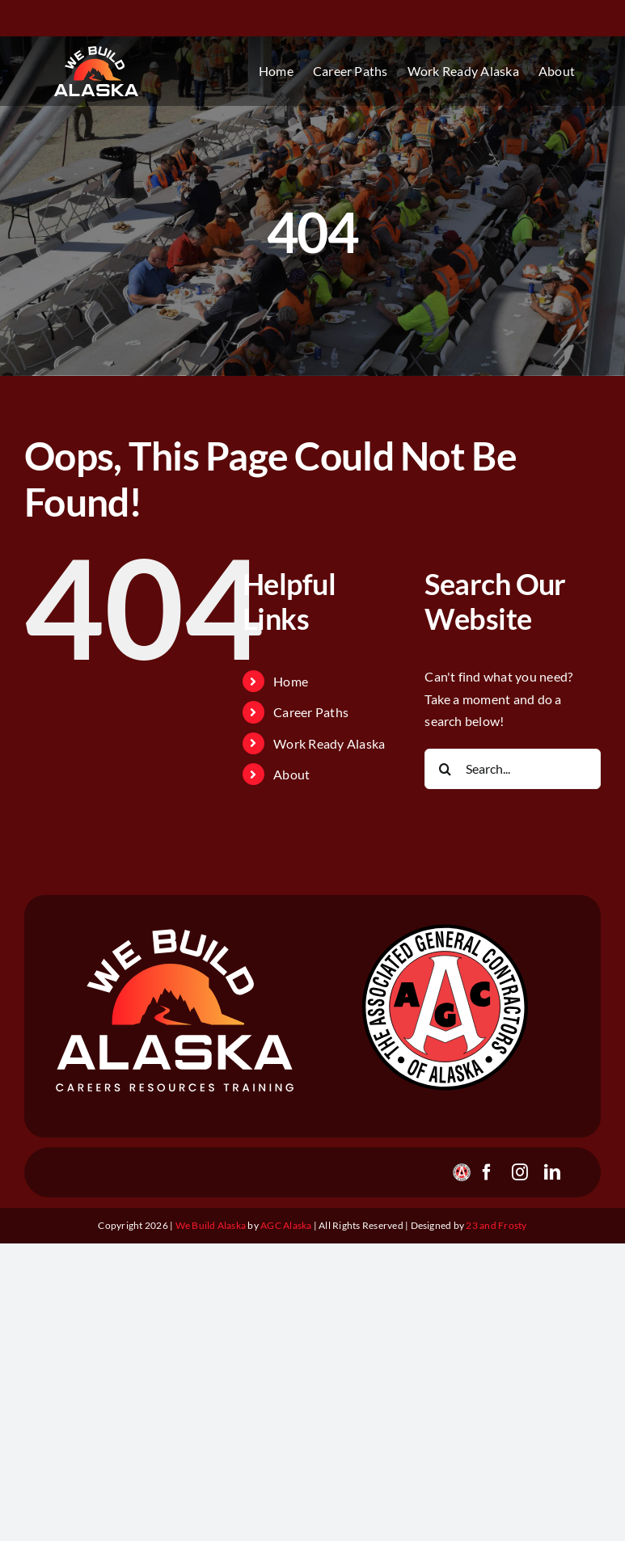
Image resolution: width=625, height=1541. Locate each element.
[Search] (444, 769)
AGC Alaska (285, 1225)
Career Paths (310, 712)
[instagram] (520, 1172)
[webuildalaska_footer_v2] (175, 933)
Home (290, 681)
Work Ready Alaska (329, 743)
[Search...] (512, 769)
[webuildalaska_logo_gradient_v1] (96, 50)
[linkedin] (552, 1172)
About (291, 774)
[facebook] (487, 1172)
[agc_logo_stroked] (445, 925)
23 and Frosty (496, 1225)
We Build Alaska (211, 1225)
